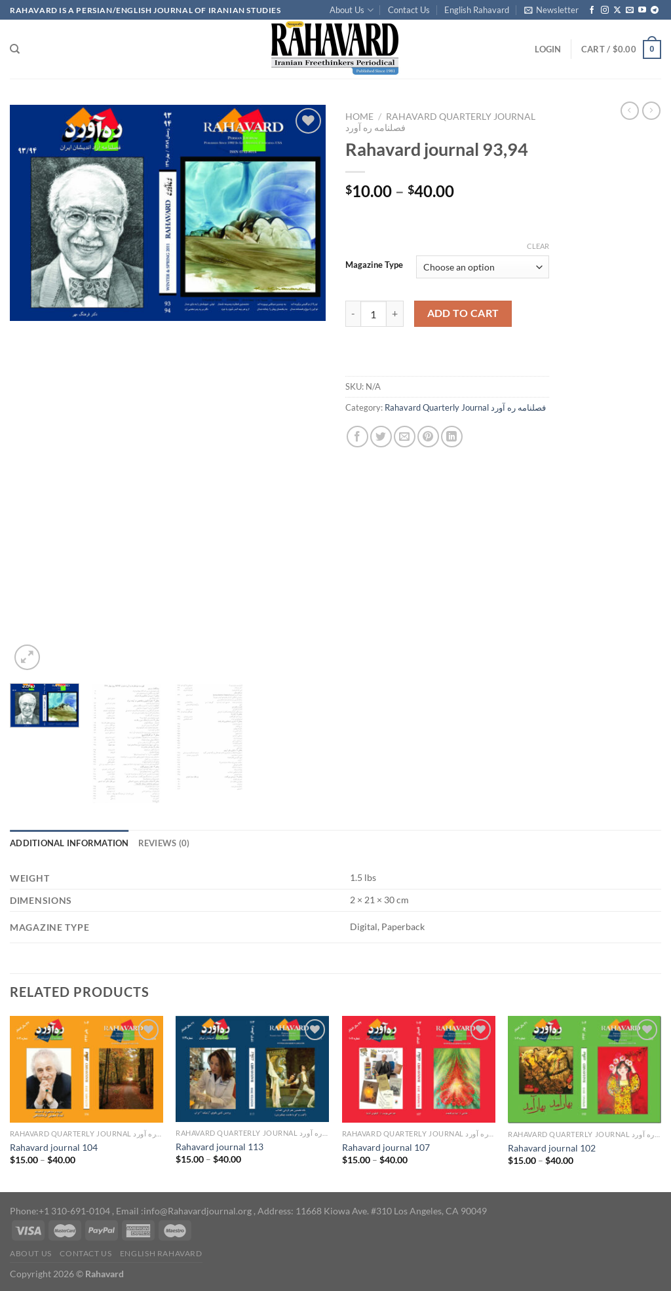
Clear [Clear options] (538, 246)
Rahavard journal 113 (219, 1146)
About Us (351, 10)
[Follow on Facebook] (592, 10)
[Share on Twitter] (381, 436)
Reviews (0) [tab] (164, 843)
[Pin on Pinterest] (428, 436)
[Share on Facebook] (357, 436)
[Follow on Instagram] (605, 10)
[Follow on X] (617, 10)
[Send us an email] (630, 10)
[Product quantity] (373, 314)
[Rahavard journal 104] (86, 1069)
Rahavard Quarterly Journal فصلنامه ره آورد (465, 407)
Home (359, 116)
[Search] (15, 49)
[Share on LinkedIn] (452, 436)
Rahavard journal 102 (552, 1147)
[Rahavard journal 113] (252, 1069)
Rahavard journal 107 (386, 1147)
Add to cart (463, 313)
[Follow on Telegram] (655, 10)
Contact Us (409, 10)
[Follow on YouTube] (642, 10)
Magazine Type (374, 265)
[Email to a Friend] (404, 436)
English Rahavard (476, 10)
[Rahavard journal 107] (418, 1069)
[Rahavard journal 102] (584, 1069)
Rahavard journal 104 (54, 1147)
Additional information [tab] (69, 843)
